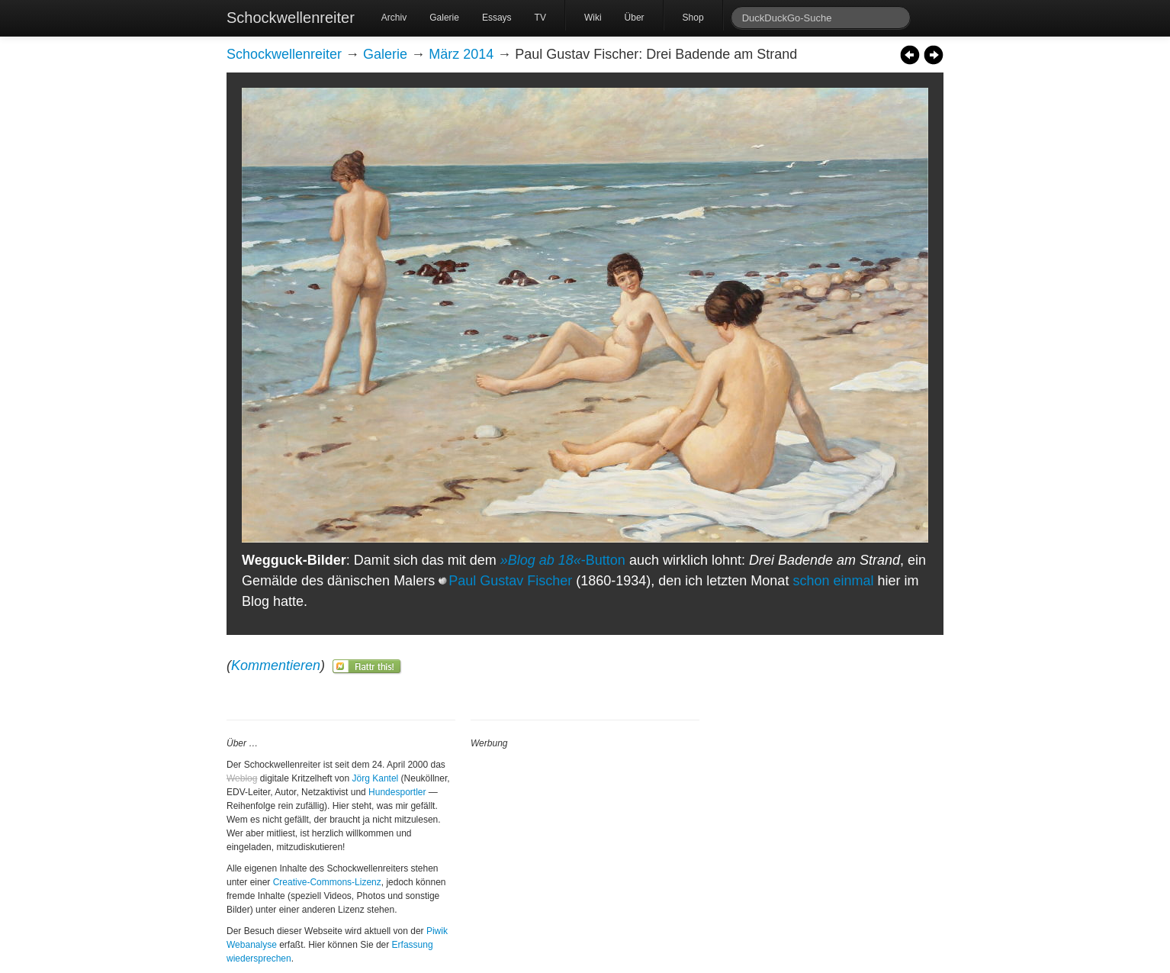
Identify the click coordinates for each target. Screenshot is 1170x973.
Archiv (394, 17)
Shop (693, 17)
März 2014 (461, 54)
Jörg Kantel (375, 778)
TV (540, 17)
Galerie (444, 17)
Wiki (593, 17)
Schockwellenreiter (291, 17)
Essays (497, 17)
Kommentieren (275, 665)
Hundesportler (397, 792)
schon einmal (832, 580)
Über (634, 17)
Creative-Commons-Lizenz (327, 882)
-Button (562, 560)
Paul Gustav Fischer (510, 580)
